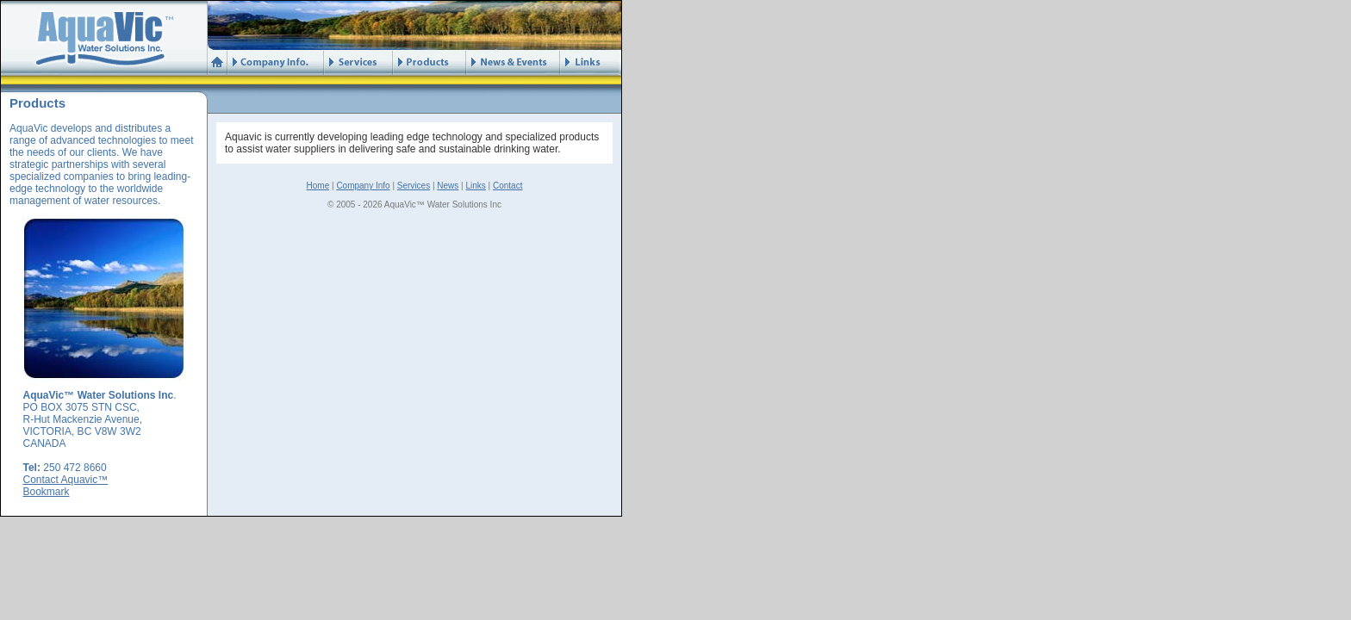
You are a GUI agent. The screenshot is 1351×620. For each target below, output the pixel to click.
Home (318, 185)
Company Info (362, 185)
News (447, 185)
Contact (507, 185)
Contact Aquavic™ (66, 480)
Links (475, 185)
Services (413, 185)
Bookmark (46, 492)
